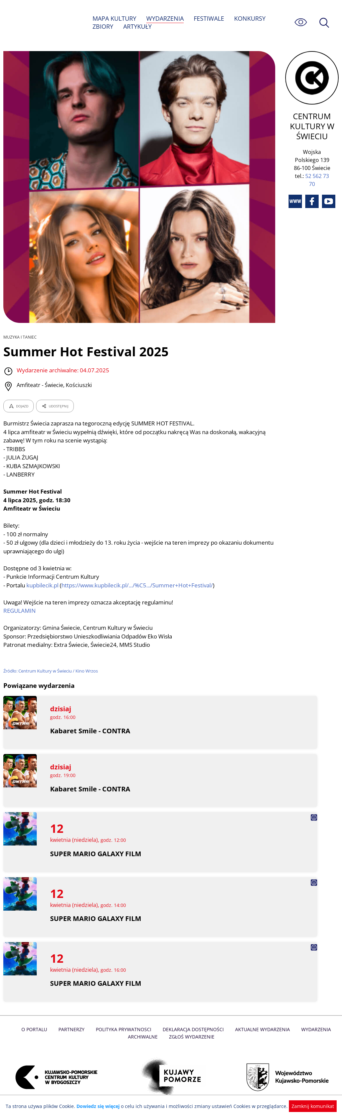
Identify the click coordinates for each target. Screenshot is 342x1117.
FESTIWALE (209, 18)
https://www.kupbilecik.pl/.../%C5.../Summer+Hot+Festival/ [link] (140, 585)
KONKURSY (250, 18)
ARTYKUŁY (137, 26)
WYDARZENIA (165, 18)
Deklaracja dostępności (193, 1029)
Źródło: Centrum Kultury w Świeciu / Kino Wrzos (51, 671)
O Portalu (36, 1029)
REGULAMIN (19, 610)
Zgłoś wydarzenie (191, 1037)
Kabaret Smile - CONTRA (90, 730)
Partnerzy (73, 1029)
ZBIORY (103, 26)
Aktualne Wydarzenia (261, 1029)
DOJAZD (18, 406)
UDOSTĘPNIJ (54, 406)
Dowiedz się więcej (100, 1106)
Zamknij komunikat (309, 1106)
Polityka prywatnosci (124, 1029)
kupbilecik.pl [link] (43, 585)
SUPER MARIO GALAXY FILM (96, 853)
